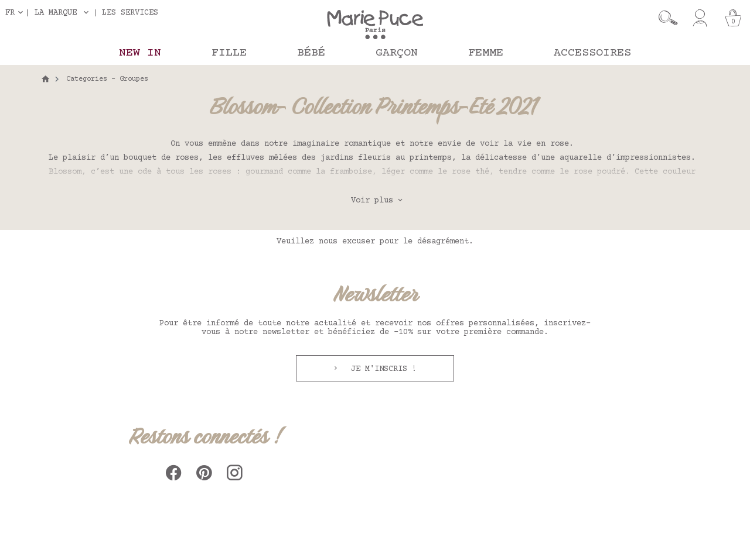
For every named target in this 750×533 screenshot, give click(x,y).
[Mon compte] (700, 18)
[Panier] (733, 18)
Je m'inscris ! (381, 369)
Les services (130, 12)
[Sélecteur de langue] (16, 12)
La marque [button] (56, 12)
